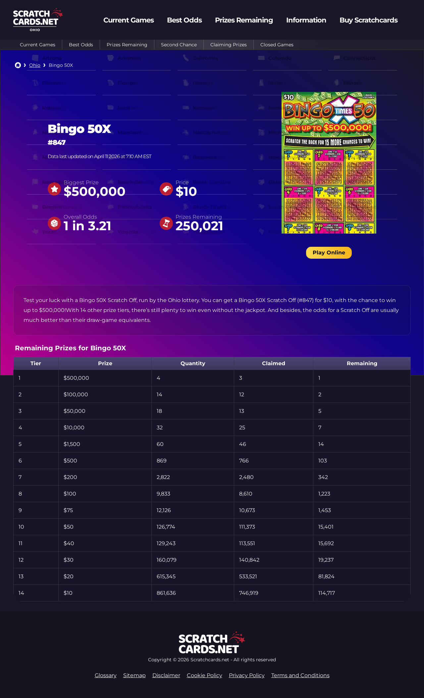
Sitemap (134, 675)
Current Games (37, 45)
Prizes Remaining (127, 45)
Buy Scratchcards (369, 20)
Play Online (329, 252)
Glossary (106, 675)
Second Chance (179, 45)
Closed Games (276, 45)
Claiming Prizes (228, 45)
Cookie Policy (204, 675)
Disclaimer (166, 675)
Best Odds (81, 45)
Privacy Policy (247, 675)
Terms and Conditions (300, 675)
